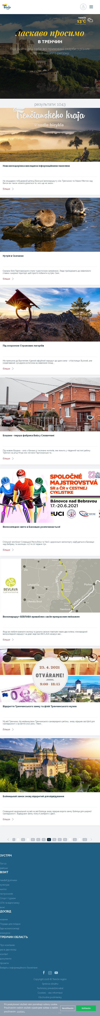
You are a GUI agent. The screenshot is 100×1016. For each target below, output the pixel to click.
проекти (4, 963)
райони (4, 868)
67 (60, 840)
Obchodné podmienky (50, 997)
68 (65, 840)
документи (5, 958)
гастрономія (6, 893)
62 (33, 840)
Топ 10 (3, 863)
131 (85, 840)
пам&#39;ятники (8, 880)
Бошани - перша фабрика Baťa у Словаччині (28, 435)
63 (38, 840)
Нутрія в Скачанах (13, 256)
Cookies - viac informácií (50, 992)
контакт (4, 954)
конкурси (5, 933)
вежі (2, 907)
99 (75, 840)
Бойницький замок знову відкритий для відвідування (33, 796)
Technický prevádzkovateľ (50, 988)
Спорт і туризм (8, 898)
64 (44, 840)
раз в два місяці (8, 949)
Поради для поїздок (10, 924)
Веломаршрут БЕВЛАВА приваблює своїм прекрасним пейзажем (41, 616)
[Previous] (8, 839)
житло (3, 889)
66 (54, 840)
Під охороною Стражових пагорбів (23, 345)
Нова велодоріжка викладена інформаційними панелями (36, 166)
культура (4, 884)
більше (6, 189)
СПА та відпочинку (10, 902)
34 (23, 840)
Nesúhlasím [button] (68, 1008)
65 (49, 840)
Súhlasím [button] (86, 1008)
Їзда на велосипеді (9, 928)
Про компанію (7, 945)
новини (4, 919)
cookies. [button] (21, 1011)
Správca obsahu (50, 983)
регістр (71, 6)
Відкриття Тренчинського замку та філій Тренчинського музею (40, 706)
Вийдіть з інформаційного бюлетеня (18, 967)
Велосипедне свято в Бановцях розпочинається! (31, 527)
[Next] (91, 839)
